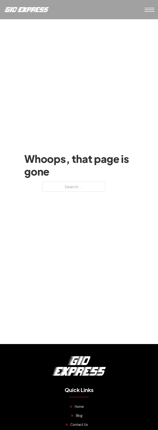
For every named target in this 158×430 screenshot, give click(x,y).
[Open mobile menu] (149, 10)
